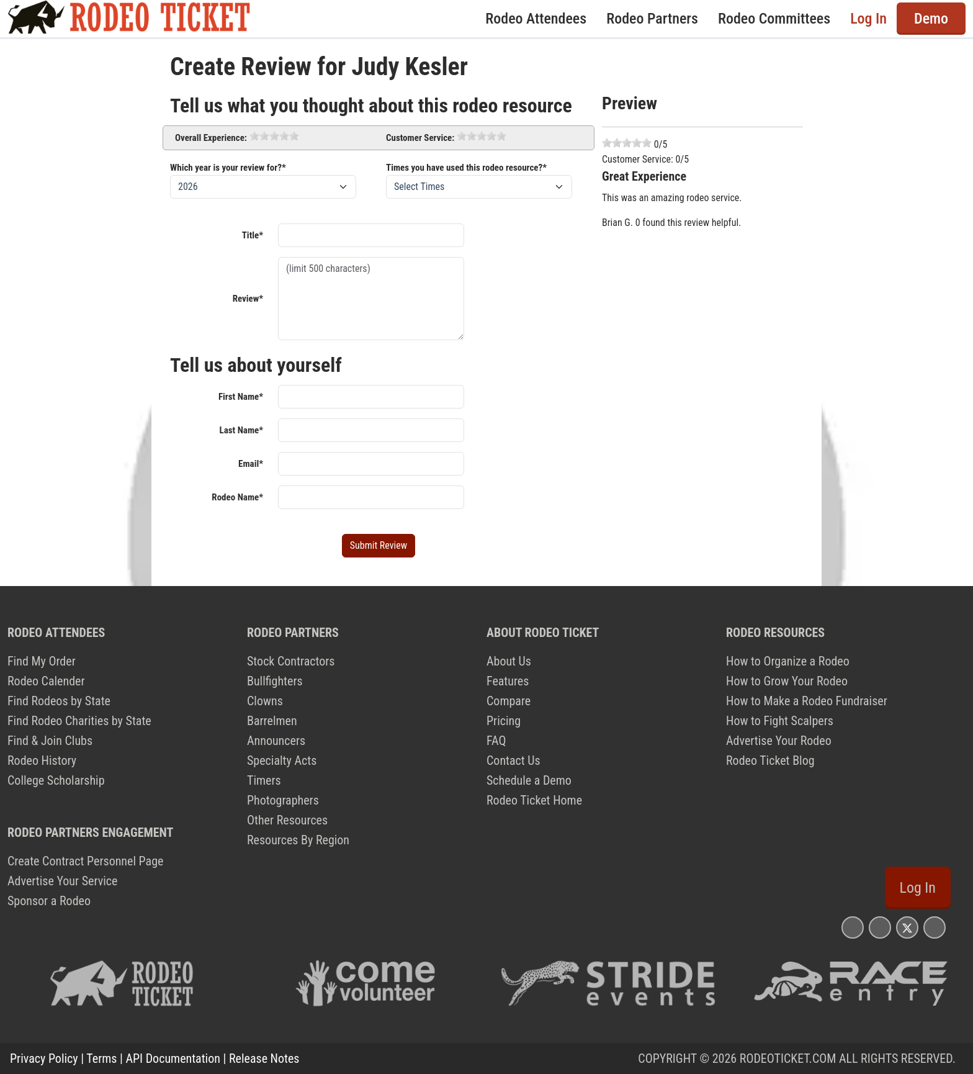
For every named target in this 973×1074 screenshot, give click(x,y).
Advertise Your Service (62, 880)
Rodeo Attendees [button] (535, 18)
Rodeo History (41, 760)
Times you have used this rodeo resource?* (466, 167)
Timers (264, 780)
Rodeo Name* (237, 497)
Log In (868, 18)
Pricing (503, 720)
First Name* (240, 396)
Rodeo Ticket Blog (770, 760)
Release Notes (264, 1058)
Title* (252, 235)
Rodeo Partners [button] (652, 18)
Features (507, 681)
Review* (248, 298)
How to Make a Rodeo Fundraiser (806, 700)
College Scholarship (56, 780)
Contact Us (513, 760)
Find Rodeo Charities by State (79, 720)
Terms (101, 1058)
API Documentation (173, 1058)
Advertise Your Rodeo (779, 740)
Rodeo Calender (46, 681)
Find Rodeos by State (58, 700)
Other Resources (287, 820)
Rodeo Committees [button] (774, 18)
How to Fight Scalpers (779, 720)
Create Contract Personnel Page (85, 861)
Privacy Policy (44, 1058)
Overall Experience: (211, 137)
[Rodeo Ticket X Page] (907, 927)
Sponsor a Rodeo (49, 900)
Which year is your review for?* (228, 167)
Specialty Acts (281, 760)
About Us (508, 661)
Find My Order (41, 661)
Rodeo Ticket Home (534, 800)
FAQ (496, 740)
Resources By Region (298, 840)
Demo (931, 18)
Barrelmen (272, 720)
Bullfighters (275, 681)
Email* (250, 463)
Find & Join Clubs (49, 740)
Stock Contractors (290, 661)
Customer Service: (420, 137)
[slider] (274, 136)
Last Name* (241, 430)
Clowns (265, 700)
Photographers (283, 800)
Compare (508, 700)
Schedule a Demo (529, 780)
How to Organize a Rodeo (788, 661)
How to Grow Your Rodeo (787, 681)
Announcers (276, 740)
